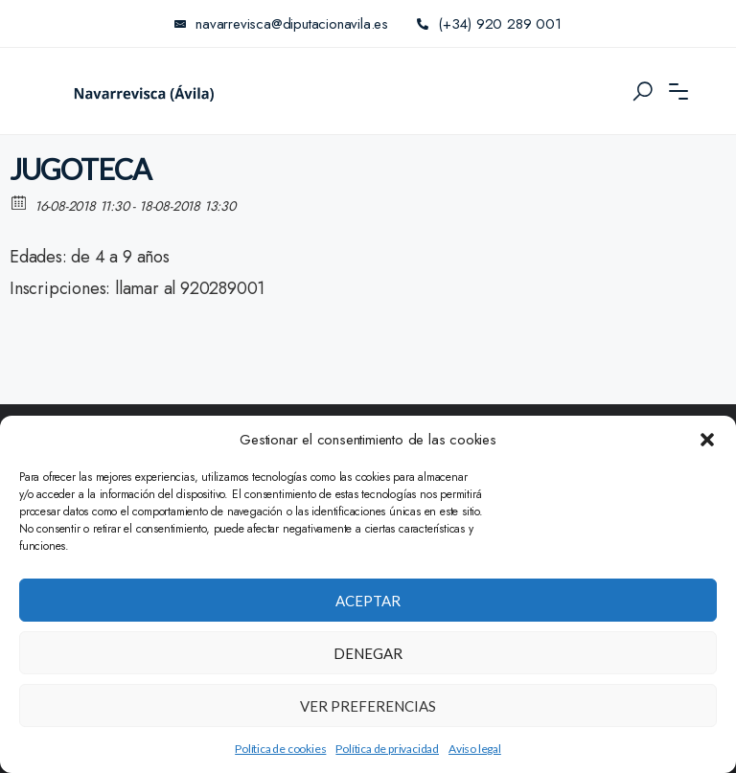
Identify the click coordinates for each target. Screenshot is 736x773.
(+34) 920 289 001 (489, 24)
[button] (707, 439)
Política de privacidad (387, 748)
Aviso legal (474, 748)
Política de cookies (280, 748)
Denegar (368, 653)
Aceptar (368, 600)
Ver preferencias (368, 706)
